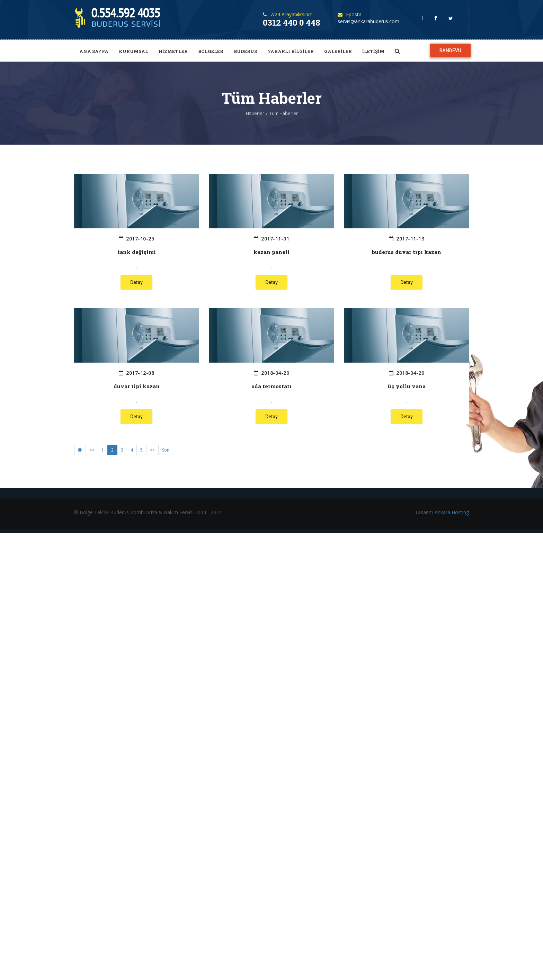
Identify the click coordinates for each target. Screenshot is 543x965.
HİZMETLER (173, 51)
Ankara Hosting (452, 512)
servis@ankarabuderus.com (368, 21)
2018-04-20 (272, 373)
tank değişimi (136, 252)
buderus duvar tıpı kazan (406, 252)
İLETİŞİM (373, 51)
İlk (80, 450)
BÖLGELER (210, 51)
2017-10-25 (136, 238)
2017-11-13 (407, 238)
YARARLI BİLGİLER (290, 51)
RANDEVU (450, 50)
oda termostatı (271, 386)
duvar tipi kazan (137, 386)
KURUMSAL (133, 51)
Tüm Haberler (283, 113)
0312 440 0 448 (291, 22)
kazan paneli (271, 252)
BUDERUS (245, 51)
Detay (136, 282)
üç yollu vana (407, 386)
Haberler (255, 113)
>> (152, 450)
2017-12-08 (136, 373)
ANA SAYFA (93, 51)
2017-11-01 (272, 238)
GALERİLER (338, 51)
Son (165, 450)
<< (91, 450)
